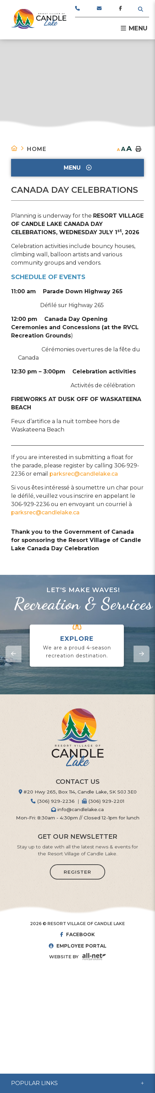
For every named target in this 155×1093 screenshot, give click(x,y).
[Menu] (134, 28)
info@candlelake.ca (77, 809)
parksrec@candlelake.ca (83, 474)
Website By (64, 956)
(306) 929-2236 (53, 801)
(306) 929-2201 (103, 801)
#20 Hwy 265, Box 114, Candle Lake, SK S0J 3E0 (78, 792)
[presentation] (13, 654)
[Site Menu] (77, 168)
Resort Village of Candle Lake (38, 19)
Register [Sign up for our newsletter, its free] (77, 872)
